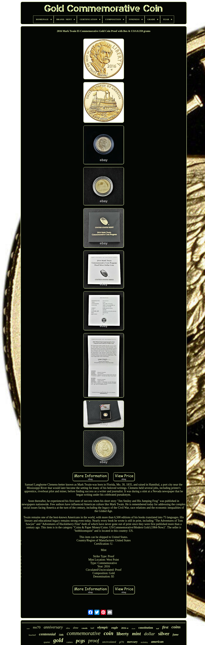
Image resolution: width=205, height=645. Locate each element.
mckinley (144, 642)
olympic (102, 627)
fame (176, 634)
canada (84, 628)
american (157, 641)
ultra (68, 628)
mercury (132, 641)
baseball (32, 635)
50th (61, 634)
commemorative (84, 633)
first (165, 627)
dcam (133, 628)
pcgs (80, 640)
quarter (47, 642)
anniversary (53, 627)
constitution (145, 627)
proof (93, 640)
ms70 (37, 627)
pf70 (121, 642)
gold (58, 640)
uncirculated (109, 641)
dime (75, 627)
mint (136, 633)
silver (163, 633)
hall (157, 628)
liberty (123, 633)
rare (28, 628)
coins (176, 627)
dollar (149, 633)
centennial (47, 634)
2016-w (124, 628)
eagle (114, 627)
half (92, 628)
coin (108, 633)
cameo (69, 642)
